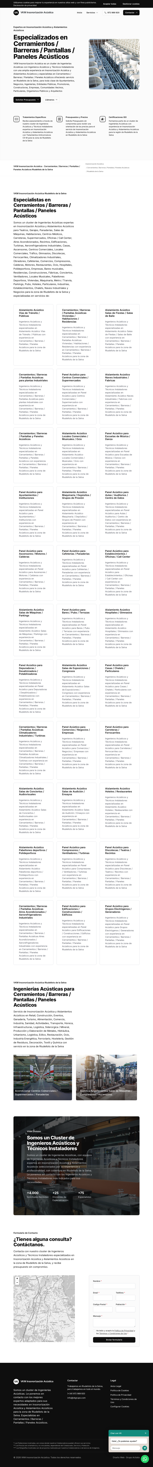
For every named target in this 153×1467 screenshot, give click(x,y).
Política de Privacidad (123, 1330)
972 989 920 (112, 12)
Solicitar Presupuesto (27, 100)
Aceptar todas (109, 4)
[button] (44, 1308)
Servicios (92, 12)
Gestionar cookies (131, 4)
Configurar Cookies (119, 1406)
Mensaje (97, 1316)
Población (121, 1304)
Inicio (79, 12)
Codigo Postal (100, 1304)
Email (96, 1293)
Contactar (131, 12)
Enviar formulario (114, 1340)
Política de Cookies (119, 1390)
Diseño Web (118, 1457)
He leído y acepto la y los (115, 1332)
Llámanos (51, 100)
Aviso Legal (115, 1386)
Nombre (97, 1281)
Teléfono (120, 1293)
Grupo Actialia (133, 1457)
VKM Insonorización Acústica (33, 12)
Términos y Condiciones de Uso (113, 1333)
